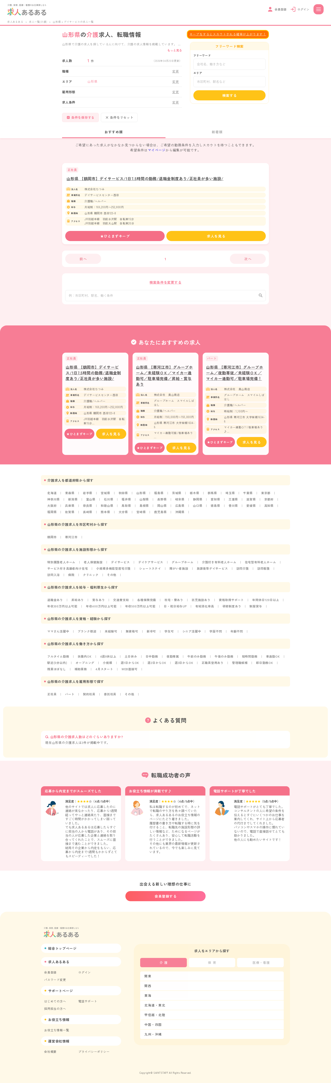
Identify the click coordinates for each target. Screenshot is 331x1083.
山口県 (197, 508)
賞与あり (98, 602)
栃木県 (194, 496)
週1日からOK (130, 665)
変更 (175, 71)
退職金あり (55, 602)
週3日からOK (184, 665)
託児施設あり (201, 602)
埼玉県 (230, 496)
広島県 (179, 508)
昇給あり (77, 602)
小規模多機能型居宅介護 (113, 571)
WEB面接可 (130, 672)
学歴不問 (215, 634)
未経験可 (111, 634)
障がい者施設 (179, 571)
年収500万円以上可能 (140, 609)
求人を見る (216, 236)
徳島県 (215, 508)
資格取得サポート (231, 602)
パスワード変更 (55, 980)
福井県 (126, 502)
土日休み (131, 659)
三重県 (233, 502)
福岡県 (52, 515)
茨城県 (176, 496)
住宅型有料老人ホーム (260, 565)
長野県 (162, 502)
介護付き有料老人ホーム (219, 565)
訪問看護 (263, 571)
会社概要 (50, 1051)
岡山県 (162, 508)
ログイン (84, 972)
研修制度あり (231, 609)
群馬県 (212, 496)
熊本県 (105, 515)
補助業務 (81, 672)
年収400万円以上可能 (101, 609)
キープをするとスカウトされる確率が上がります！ (228, 34)
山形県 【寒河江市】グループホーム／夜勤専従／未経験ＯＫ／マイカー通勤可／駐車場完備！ (234, 375)
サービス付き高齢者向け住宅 (67, 571)
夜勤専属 (173, 659)
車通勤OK (273, 659)
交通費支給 (121, 602)
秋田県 (123, 496)
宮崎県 (141, 515)
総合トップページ (62, 948)
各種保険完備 (146, 602)
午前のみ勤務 (196, 659)
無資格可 (132, 634)
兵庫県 (69, 508)
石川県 (108, 502)
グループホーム (183, 565)
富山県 (90, 502)
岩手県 (87, 496)
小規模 (107, 665)
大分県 (123, 515)
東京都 (265, 496)
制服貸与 (256, 609)
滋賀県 (251, 502)
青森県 (69, 496)
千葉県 (247, 496)
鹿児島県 (160, 515)
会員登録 (50, 972)
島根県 (144, 508)
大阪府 (52, 508)
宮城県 (105, 496)
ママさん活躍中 (58, 634)
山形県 (141, 496)
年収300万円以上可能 (62, 609)
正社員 (52, 697)
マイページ (157, 149)
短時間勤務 (250, 659)
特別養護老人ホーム (61, 565)
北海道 (52, 496)
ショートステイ (150, 571)
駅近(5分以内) (57, 665)
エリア (197, 73)
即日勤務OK (264, 665)
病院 (71, 577)
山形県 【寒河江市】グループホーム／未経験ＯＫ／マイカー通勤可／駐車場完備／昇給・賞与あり (164, 378)
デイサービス (120, 565)
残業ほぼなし (56, 672)
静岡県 (197, 502)
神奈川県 (53, 502)
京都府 (269, 502)
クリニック (91, 577)
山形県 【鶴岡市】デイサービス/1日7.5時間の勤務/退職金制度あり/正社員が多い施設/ (145, 178)
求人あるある (15, 21)
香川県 (233, 508)
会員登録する (166, 896)
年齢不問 (237, 634)
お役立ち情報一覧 (56, 1030)
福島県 (158, 496)
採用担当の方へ (55, 1008)
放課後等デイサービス (212, 571)
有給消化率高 (204, 609)
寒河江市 (71, 540)
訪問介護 (242, 571)
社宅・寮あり (173, 602)
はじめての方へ (55, 1001)
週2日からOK (157, 665)
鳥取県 (126, 508)
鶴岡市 (52, 540)
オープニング (85, 665)
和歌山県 (107, 508)
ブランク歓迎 (87, 634)
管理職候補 (240, 665)
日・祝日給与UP (175, 609)
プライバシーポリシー (94, 1051)
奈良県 (87, 508)
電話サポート (87, 1001)
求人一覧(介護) (38, 21)
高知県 (269, 508)
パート (69, 697)
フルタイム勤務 (58, 659)
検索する (229, 95)
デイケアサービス (150, 565)
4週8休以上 (108, 659)
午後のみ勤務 (224, 659)
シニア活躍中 (191, 634)
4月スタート (104, 672)
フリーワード (202, 55)
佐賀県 (69, 515)
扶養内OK (85, 659)
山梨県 (144, 502)
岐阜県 (179, 502)
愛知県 (215, 502)
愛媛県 (251, 508)
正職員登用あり (213, 665)
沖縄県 (179, 515)
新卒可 (151, 634)
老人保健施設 (93, 565)
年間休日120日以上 (265, 602)
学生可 (169, 634)
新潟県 (72, 502)
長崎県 (87, 515)
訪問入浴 (53, 577)
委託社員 (110, 697)
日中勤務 (152, 659)
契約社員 (89, 697)
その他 (111, 577)
